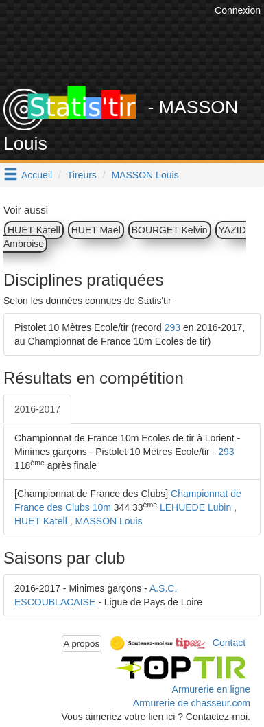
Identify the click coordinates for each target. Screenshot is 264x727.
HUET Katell (34, 229)
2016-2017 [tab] (37, 409)
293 (172, 327)
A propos (82, 643)
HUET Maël (96, 229)
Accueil (36, 175)
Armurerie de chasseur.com (191, 702)
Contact (229, 642)
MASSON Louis (145, 175)
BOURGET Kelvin (170, 229)
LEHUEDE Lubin (195, 507)
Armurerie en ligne (211, 689)
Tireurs (82, 175)
